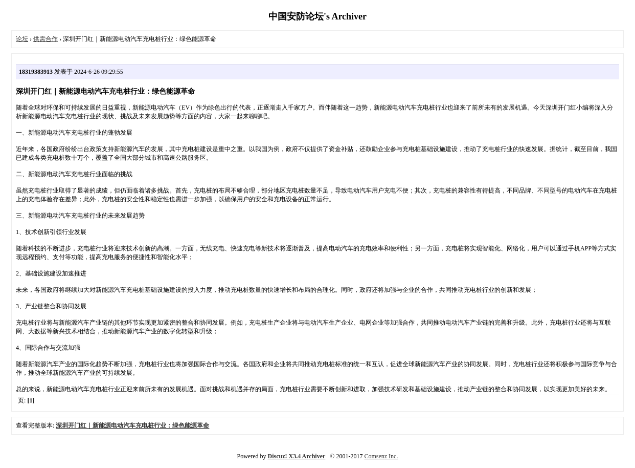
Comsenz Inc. (381, 456)
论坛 (22, 38)
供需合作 (45, 38)
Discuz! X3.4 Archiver (297, 456)
